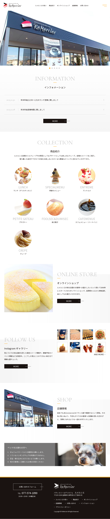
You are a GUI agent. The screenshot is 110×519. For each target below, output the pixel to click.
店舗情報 (75, 5)
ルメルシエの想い (41, 5)
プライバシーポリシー (63, 507)
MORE (55, 121)
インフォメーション (87, 503)
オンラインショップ (63, 5)
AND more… (100, 354)
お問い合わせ (84, 5)
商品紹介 (52, 5)
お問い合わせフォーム (27, 487)
